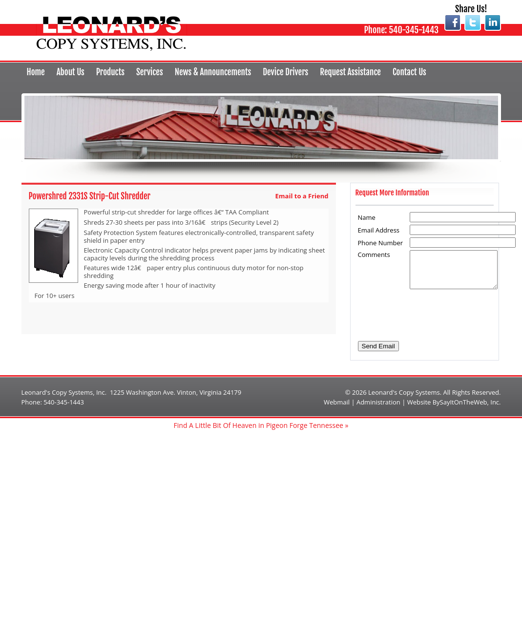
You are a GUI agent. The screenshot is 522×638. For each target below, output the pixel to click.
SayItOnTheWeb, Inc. (470, 402)
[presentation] (433, 311)
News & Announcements (213, 72)
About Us (70, 72)
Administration (378, 402)
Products (110, 72)
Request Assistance (350, 72)
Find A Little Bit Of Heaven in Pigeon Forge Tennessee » (261, 425)
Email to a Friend (302, 195)
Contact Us (409, 72)
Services (149, 72)
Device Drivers (285, 72)
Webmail (337, 402)
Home (36, 72)
